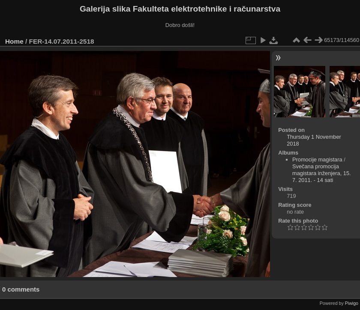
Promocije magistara (317, 159)
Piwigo (351, 303)
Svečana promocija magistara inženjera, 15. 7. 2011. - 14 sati (321, 173)
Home (14, 41)
